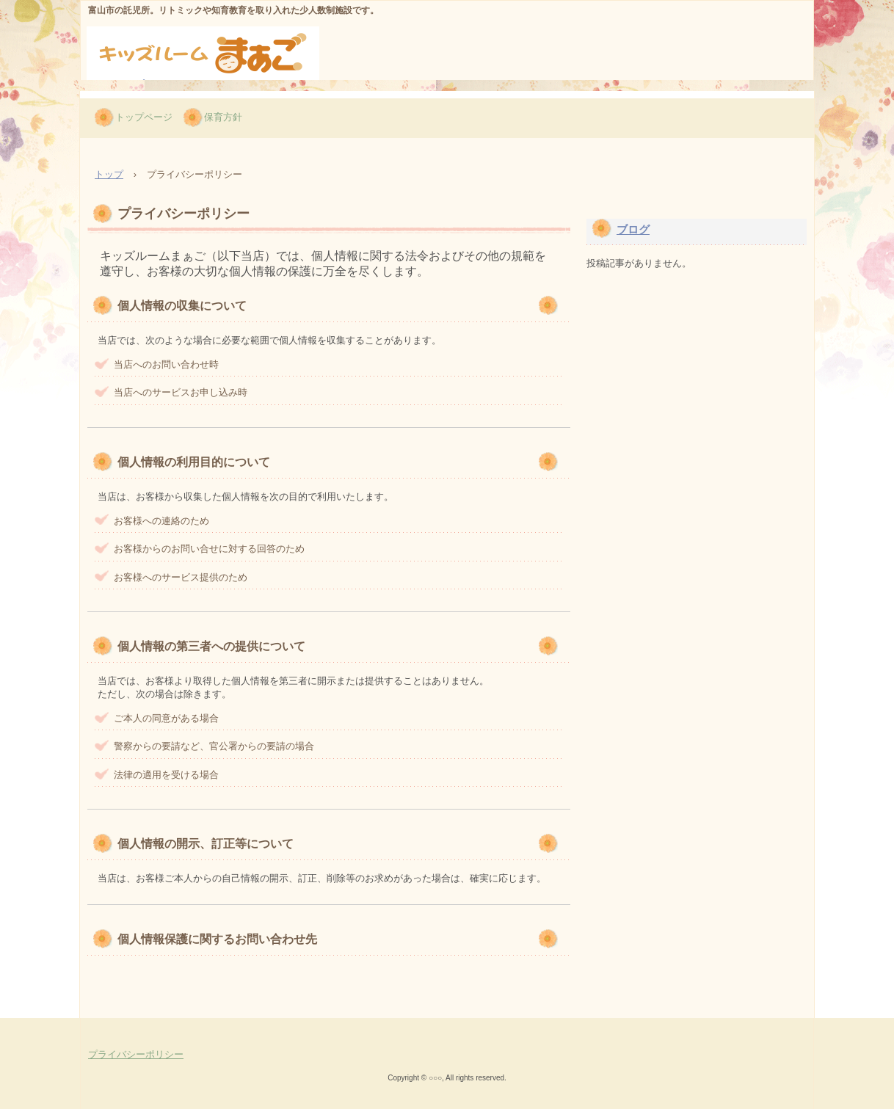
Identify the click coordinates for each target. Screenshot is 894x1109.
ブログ (633, 229)
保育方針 (223, 117)
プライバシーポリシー (135, 1054)
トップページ (143, 117)
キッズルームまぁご (175, 89)
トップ (109, 174)
